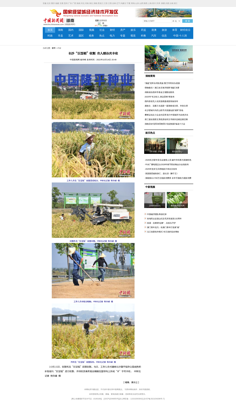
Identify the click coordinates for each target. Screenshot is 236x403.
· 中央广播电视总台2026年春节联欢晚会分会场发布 (166, 164)
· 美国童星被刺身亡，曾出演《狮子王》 (161, 173)
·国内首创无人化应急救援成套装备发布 (161, 101)
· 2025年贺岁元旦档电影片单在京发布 (160, 169)
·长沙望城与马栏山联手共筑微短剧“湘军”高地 (163, 110)
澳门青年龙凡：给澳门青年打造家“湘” (162, 227)
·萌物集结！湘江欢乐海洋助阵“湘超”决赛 (161, 88)
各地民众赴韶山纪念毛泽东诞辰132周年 (163, 218)
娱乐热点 (150, 133)
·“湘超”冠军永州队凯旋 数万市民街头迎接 (162, 83)
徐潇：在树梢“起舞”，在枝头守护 (160, 223)
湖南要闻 (150, 76)
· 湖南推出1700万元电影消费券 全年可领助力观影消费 (167, 178)
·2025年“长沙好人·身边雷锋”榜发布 (159, 97)
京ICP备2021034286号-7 (154, 399)
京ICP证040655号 (111, 399)
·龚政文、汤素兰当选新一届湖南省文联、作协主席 (166, 106)
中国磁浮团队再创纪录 (155, 214)
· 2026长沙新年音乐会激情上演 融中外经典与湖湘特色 (167, 160)
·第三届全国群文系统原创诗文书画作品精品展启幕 (166, 119)
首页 (53, 48)
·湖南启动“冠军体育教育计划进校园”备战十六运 (164, 124)
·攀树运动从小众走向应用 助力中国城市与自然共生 (166, 115)
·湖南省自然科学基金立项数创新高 (159, 92)
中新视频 (150, 187)
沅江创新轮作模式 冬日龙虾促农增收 (161, 232)
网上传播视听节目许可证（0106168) (86, 399)
